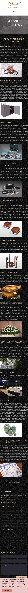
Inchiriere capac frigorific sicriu (9, 545)
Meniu (14, 11)
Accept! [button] (7, 590)
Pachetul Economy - (9, 512)
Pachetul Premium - (9, 525)
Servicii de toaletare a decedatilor (9, 542)
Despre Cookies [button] (19, 586)
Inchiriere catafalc (6, 548)
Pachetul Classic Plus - (10, 522)
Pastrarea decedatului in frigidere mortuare (11, 536)
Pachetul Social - (8, 509)
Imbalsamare (5, 539)
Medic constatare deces (7, 533)
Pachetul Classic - (8, 519)
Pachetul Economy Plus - (10, 515)
